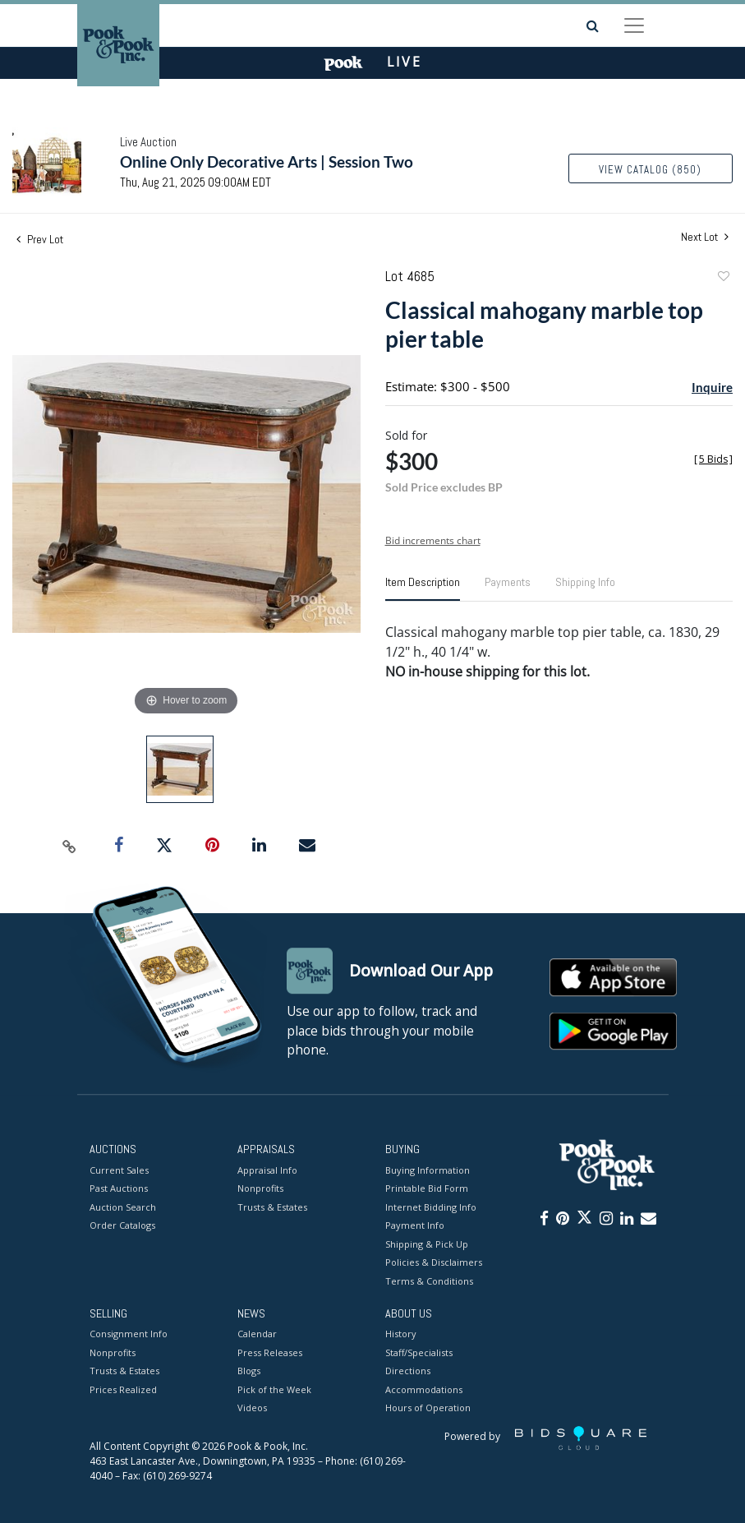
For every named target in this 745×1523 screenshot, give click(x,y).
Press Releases (269, 1352)
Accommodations (423, 1389)
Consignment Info (129, 1334)
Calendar (257, 1334)
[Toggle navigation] (634, 25)
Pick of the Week (274, 1389)
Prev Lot (39, 239)
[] (713, 459)
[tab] (422, 588)
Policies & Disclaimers (433, 1262)
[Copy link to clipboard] (69, 846)
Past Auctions (119, 1188)
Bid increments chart (433, 540)
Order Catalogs (122, 1225)
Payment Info (414, 1225)
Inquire (712, 387)
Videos (252, 1408)
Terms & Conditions (429, 1281)
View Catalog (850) (650, 170)
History (400, 1334)
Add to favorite (723, 278)
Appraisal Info (267, 1170)
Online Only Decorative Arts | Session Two (266, 161)
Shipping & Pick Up (426, 1244)
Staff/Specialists (419, 1352)
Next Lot (705, 237)
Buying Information (427, 1170)
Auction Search (123, 1207)
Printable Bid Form (426, 1188)
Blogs (248, 1371)
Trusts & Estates (272, 1207)
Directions (407, 1371)
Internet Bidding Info (430, 1207)
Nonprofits (260, 1188)
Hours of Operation (428, 1408)
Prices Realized (123, 1389)
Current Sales (119, 1170)
